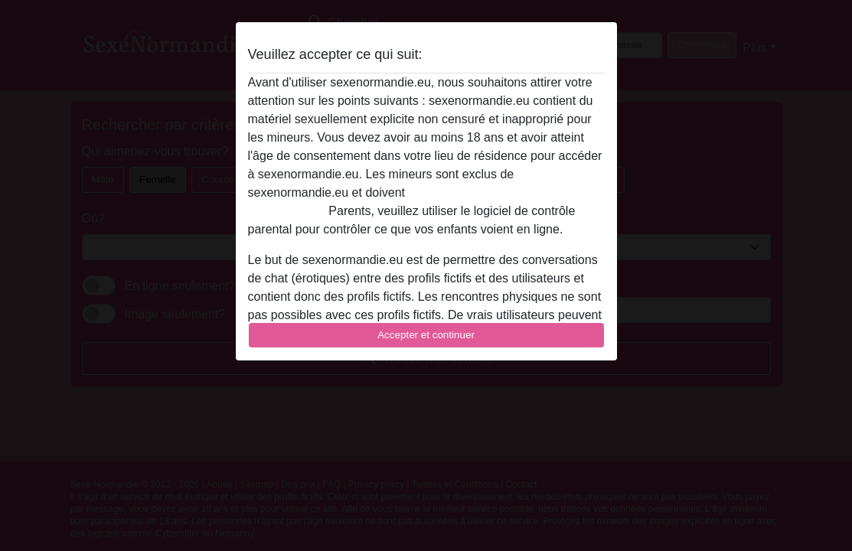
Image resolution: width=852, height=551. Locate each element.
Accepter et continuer (426, 335)
